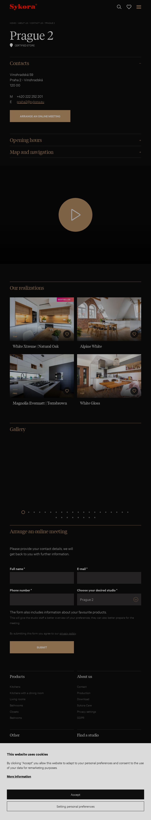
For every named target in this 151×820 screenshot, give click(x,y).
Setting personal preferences (76, 806)
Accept (75, 794)
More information (19, 776)
